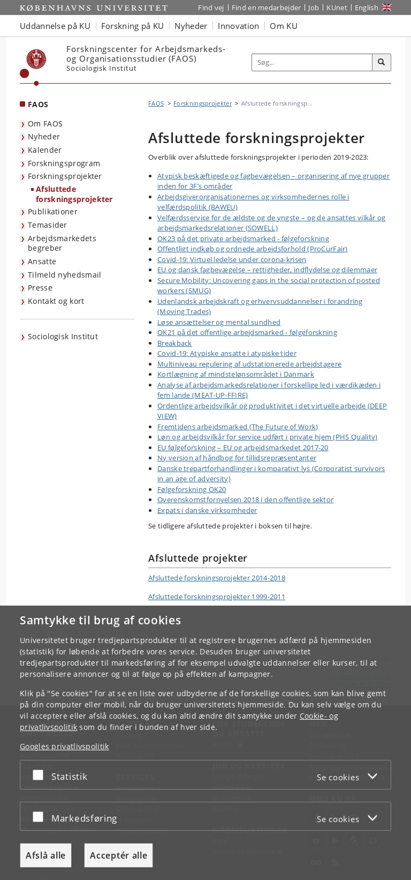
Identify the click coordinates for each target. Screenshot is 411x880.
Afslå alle (46, 855)
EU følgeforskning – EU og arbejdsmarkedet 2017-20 (243, 447)
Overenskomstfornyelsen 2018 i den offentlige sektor (245, 499)
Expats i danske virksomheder (207, 510)
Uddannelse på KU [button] (55, 25)
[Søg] (381, 63)
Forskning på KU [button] (132, 25)
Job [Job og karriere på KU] (313, 7)
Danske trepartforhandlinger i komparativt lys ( (235, 468)
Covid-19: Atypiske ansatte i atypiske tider (226, 353)
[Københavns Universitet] (33, 67)
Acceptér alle (118, 855)
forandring (343, 301)
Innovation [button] (238, 25)
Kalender (45, 150)
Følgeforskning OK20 (191, 489)
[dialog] (205, 743)
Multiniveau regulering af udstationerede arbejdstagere (249, 364)
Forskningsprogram (64, 163)
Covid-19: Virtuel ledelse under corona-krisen (232, 259)
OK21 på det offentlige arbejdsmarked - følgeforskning (247, 332)
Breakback (174, 343)
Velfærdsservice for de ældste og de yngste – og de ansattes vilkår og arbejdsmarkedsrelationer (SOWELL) (271, 223)
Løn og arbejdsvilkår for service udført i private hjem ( (246, 437)
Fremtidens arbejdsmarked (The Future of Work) (237, 426)
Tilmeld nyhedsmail (64, 275)
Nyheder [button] (190, 25)
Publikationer (53, 211)
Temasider (47, 225)
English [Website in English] (366, 7)
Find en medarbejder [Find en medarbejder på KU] (266, 7)
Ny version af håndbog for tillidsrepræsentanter (236, 458)
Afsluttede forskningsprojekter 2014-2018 (216, 578)
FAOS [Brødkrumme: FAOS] (156, 103)
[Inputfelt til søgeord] (312, 63)
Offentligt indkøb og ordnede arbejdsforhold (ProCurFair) (252, 248)
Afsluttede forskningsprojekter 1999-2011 (216, 596)
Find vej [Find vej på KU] (211, 7)
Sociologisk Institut (63, 336)
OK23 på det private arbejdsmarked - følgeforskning (243, 238)
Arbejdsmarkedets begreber (62, 243)
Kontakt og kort (56, 301)
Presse (40, 287)
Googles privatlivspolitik (64, 746)
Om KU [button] (284, 25)
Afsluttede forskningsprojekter (74, 194)
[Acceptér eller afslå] (41, 775)
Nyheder (44, 136)
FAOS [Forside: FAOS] (38, 104)
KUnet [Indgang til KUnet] (336, 7)
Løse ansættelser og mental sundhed (218, 322)
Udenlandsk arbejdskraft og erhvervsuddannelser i (241, 301)
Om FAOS (45, 123)
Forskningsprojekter (65, 176)
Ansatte (42, 261)
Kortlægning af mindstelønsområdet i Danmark (235, 374)
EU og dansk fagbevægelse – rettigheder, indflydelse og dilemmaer (267, 269)
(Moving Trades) (184, 311)
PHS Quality (355, 437)
